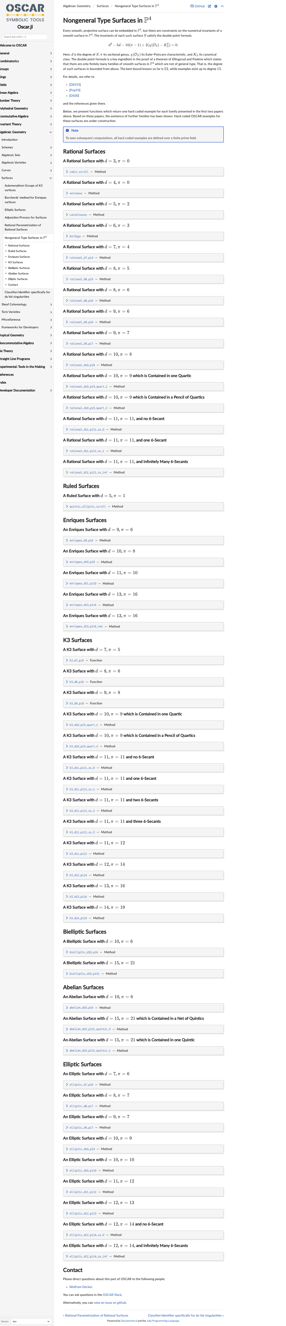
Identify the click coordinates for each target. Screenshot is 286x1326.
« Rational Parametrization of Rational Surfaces (95, 1315)
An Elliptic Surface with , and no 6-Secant (113, 1224)
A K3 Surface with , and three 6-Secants (112, 822)
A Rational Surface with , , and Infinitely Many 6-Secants (125, 462)
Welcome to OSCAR (16, 45)
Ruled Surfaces (81, 486)
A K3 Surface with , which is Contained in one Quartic (122, 714)
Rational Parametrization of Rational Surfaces (26, 227)
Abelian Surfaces (83, 987)
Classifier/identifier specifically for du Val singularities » (186, 1315)
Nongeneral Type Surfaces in (32, 237)
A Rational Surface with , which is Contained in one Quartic (127, 376)
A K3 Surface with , (91, 650)
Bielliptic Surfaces (84, 932)
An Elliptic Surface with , (96, 1074)
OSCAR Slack (112, 1294)
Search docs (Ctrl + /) (18, 37)
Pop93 (74, 90)
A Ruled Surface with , (94, 496)
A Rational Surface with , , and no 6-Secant (113, 419)
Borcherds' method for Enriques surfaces (29, 200)
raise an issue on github (110, 1302)
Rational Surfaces (84, 151)
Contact (72, 1270)
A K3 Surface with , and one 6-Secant (109, 779)
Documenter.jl (129, 1321)
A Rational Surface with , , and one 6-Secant (114, 440)
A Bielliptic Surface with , (98, 942)
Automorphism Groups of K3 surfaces (27, 188)
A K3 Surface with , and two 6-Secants (110, 800)
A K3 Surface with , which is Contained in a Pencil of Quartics (129, 736)
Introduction (13, 139)
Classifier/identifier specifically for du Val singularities (30, 294)
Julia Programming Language (163, 1321)
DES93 (75, 84)
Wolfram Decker (80, 1287)
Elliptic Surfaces (18, 209)
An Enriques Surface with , (98, 530)
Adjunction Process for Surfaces (29, 217)
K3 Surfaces (77, 640)
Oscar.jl (28, 27)
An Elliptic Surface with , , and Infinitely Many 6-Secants (125, 1246)
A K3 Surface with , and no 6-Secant (108, 757)
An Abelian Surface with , (98, 997)
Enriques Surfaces (84, 520)
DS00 (74, 95)
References (9, 374)
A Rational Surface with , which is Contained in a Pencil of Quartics (133, 397)
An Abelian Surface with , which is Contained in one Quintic (129, 1040)
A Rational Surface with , (96, 161)
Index (5, 382)
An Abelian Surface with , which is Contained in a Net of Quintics (133, 1019)
